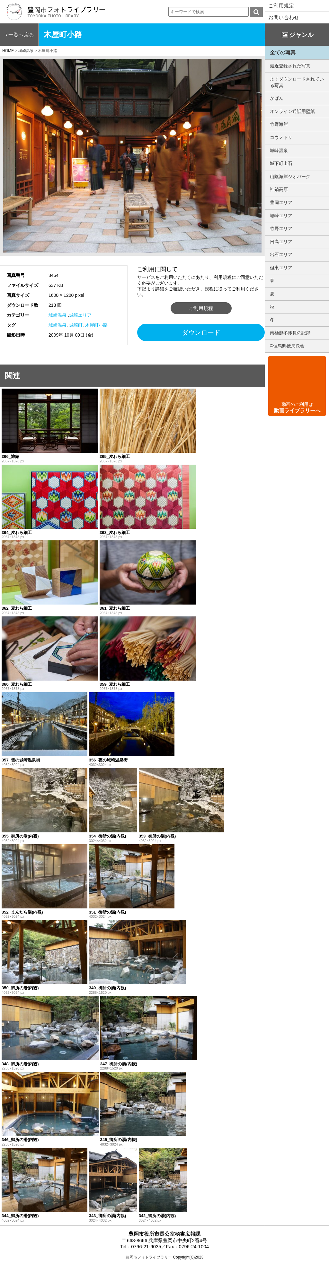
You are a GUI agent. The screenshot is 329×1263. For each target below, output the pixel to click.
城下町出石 (281, 163)
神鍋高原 (279, 189)
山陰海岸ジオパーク (290, 176)
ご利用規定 (281, 5)
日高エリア (281, 241)
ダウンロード (201, 332)
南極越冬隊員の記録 (290, 332)
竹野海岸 (279, 124)
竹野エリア (281, 228)
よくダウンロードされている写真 (297, 82)
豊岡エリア (281, 202)
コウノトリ (281, 137)
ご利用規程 (201, 308)
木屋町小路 (96, 325)
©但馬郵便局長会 (287, 345)
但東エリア (281, 267)
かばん (276, 98)
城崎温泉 (58, 315)
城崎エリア (80, 315)
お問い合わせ (283, 17)
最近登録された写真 (290, 65)
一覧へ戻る (21, 35)
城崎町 (76, 325)
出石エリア (281, 254)
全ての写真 (283, 52)
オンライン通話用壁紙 (292, 111)
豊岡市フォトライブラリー (149, 1257)
